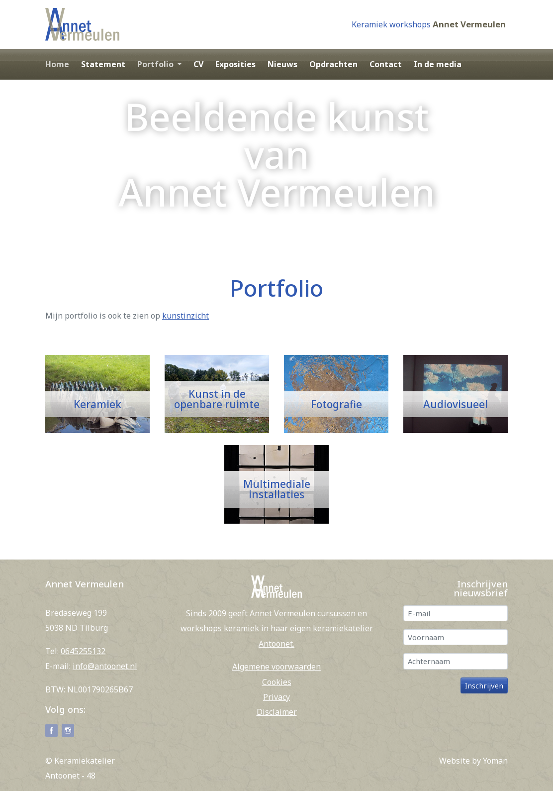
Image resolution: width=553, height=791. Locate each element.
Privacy (276, 696)
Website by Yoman (473, 760)
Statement (103, 64)
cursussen (336, 613)
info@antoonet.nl (105, 666)
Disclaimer (277, 711)
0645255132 (83, 651)
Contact (385, 64)
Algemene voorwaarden (276, 666)
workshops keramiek (220, 628)
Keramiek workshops (391, 24)
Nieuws (282, 64)
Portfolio (156, 64)
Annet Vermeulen (469, 24)
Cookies (276, 682)
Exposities (235, 64)
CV (198, 64)
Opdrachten (333, 64)
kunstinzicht (185, 315)
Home (57, 64)
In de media (437, 64)
